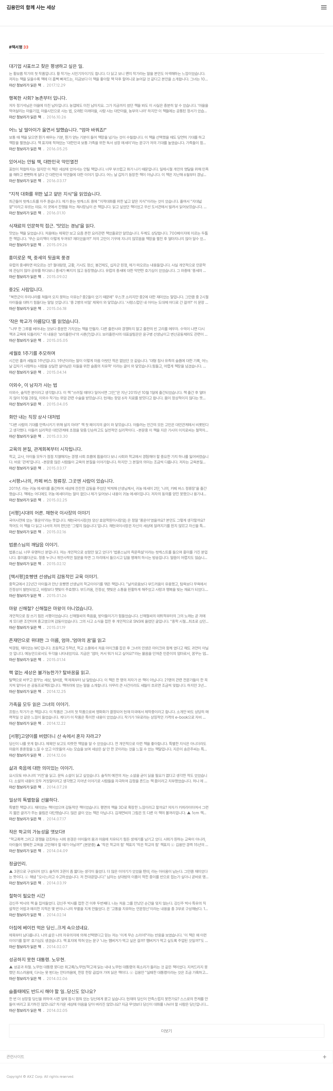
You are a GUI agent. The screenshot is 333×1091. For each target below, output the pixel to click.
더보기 (166, 1031)
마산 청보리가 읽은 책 (25, 85)
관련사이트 (15, 1056)
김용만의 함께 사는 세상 (30, 8)
